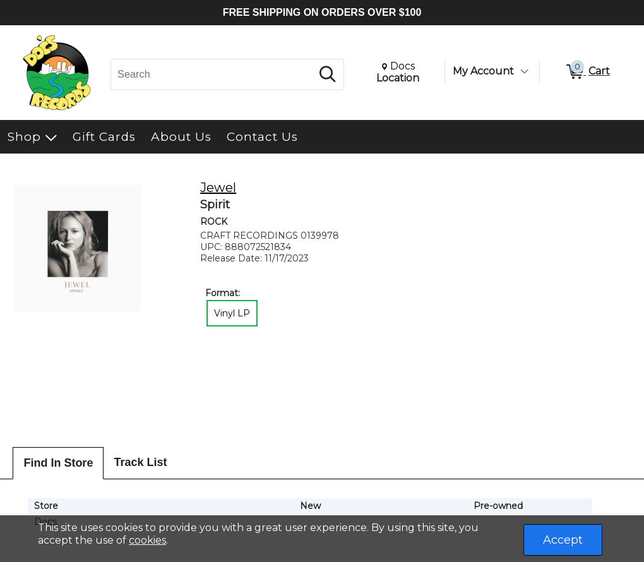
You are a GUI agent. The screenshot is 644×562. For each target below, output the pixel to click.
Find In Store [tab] (58, 463)
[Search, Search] (213, 74)
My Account (483, 71)
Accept (563, 540)
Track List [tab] (140, 462)
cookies (147, 540)
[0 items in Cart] (587, 72)
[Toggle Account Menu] (524, 71)
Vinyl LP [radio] (232, 313)
